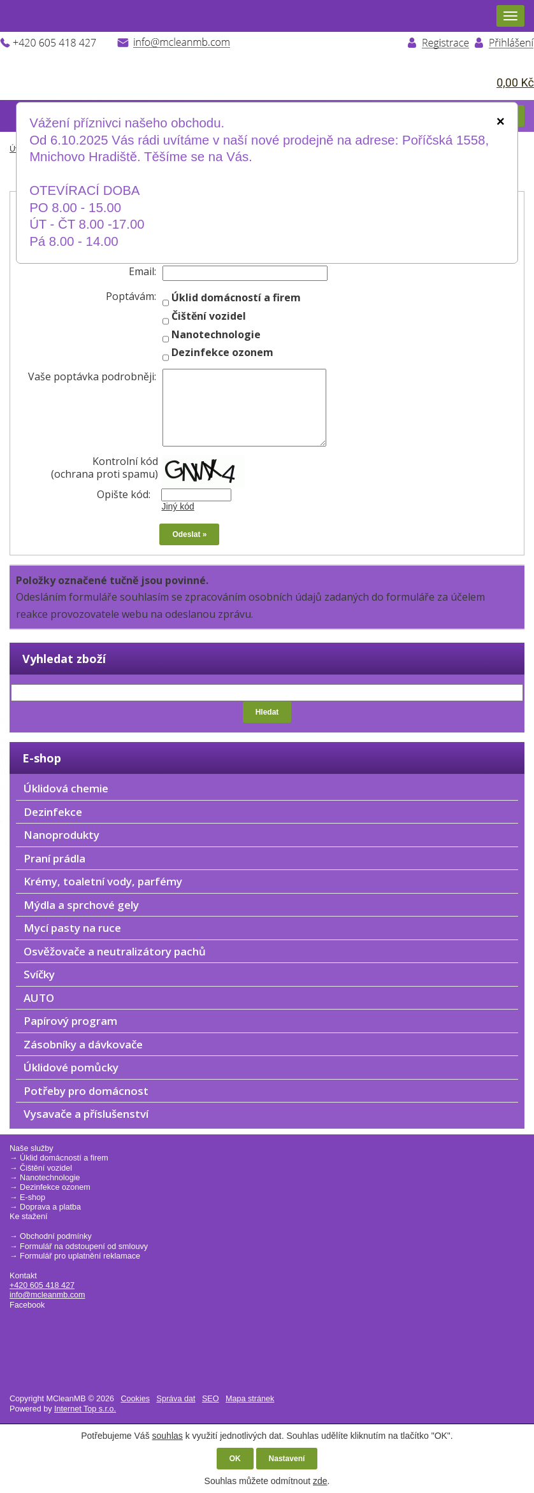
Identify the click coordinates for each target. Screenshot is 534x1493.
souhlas (167, 1436)
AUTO (39, 997)
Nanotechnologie (50, 1177)
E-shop (32, 1197)
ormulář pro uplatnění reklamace (82, 1256)
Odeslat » (189, 534)
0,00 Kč (515, 82)
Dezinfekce (53, 811)
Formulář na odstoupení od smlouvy (84, 1246)
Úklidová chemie (66, 788)
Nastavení (287, 1458)
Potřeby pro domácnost (86, 1090)
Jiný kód (177, 506)
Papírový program (70, 1020)
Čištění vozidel (46, 1168)
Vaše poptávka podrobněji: (92, 376)
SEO (210, 1398)
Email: (142, 271)
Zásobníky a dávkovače (83, 1044)
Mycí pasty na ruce (72, 927)
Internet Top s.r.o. (85, 1408)
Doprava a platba (50, 1207)
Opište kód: (127, 494)
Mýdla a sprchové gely (81, 904)
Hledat (267, 712)
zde (320, 1481)
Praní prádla (54, 858)
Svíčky (39, 974)
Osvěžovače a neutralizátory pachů (115, 951)
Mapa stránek (250, 1398)
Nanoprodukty (61, 834)
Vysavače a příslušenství (86, 1113)
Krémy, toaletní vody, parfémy (103, 881)
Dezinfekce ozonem (55, 1187)
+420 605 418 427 (42, 1285)
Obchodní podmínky (56, 1236)
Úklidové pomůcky (71, 1067)
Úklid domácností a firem (64, 1158)
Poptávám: (131, 296)
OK (235, 1458)
